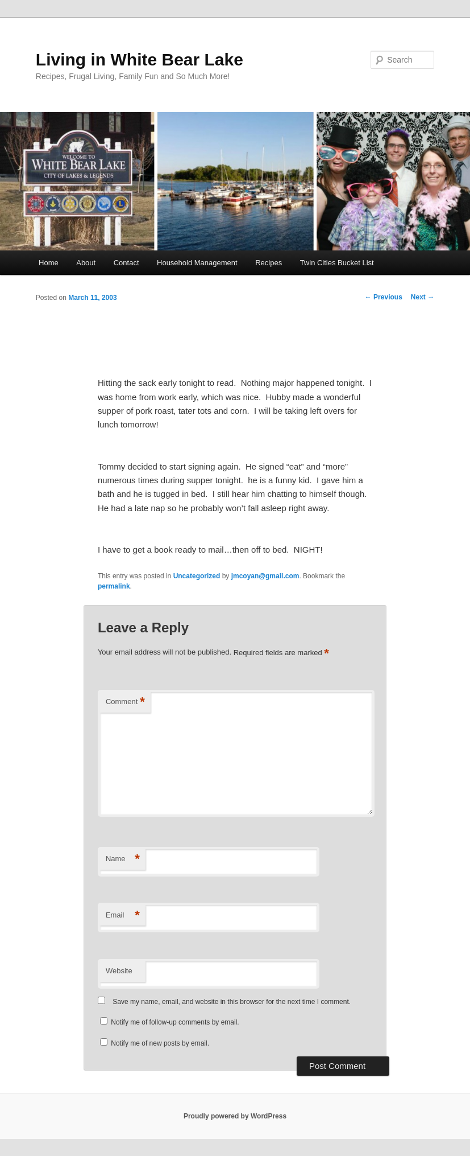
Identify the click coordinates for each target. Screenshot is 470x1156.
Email (123, 915)
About (85, 262)
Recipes (268, 262)
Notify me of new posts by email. (160, 1043)
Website (119, 970)
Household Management (197, 262)
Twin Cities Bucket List (337, 262)
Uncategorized (197, 576)
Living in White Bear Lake (139, 59)
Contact (126, 262)
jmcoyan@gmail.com (265, 576)
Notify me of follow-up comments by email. (175, 1022)
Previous (383, 297)
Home (49, 262)
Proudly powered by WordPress (235, 1116)
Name (123, 859)
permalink (114, 586)
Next (422, 297)
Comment (125, 702)
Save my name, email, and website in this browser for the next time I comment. (232, 1002)
